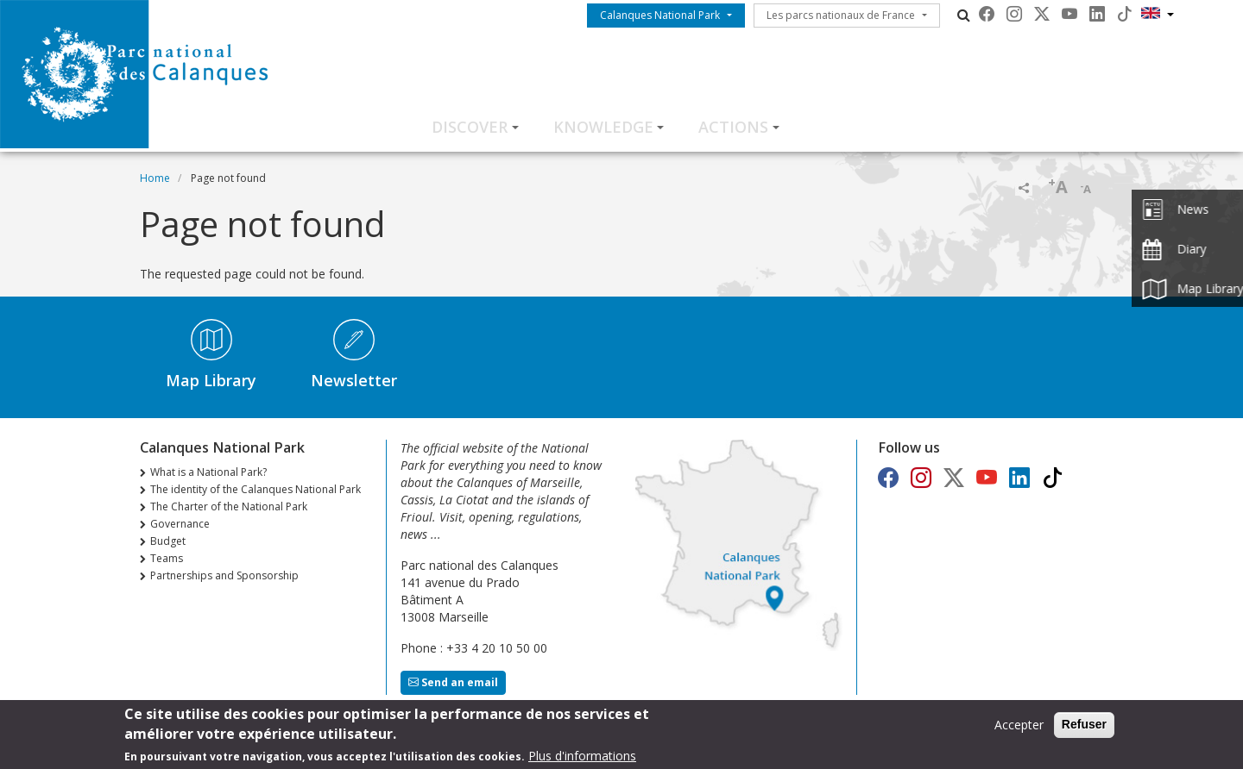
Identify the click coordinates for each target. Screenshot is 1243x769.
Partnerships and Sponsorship (224, 575)
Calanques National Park (660, 15)
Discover (470, 126)
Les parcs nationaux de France (841, 15)
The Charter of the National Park (228, 506)
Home (155, 178)
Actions (733, 126)
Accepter (1019, 729)
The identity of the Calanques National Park (255, 489)
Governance (180, 523)
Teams (166, 558)
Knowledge (603, 126)
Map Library (211, 380)
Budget (168, 541)
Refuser (1084, 728)
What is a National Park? (208, 472)
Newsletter (354, 380)
